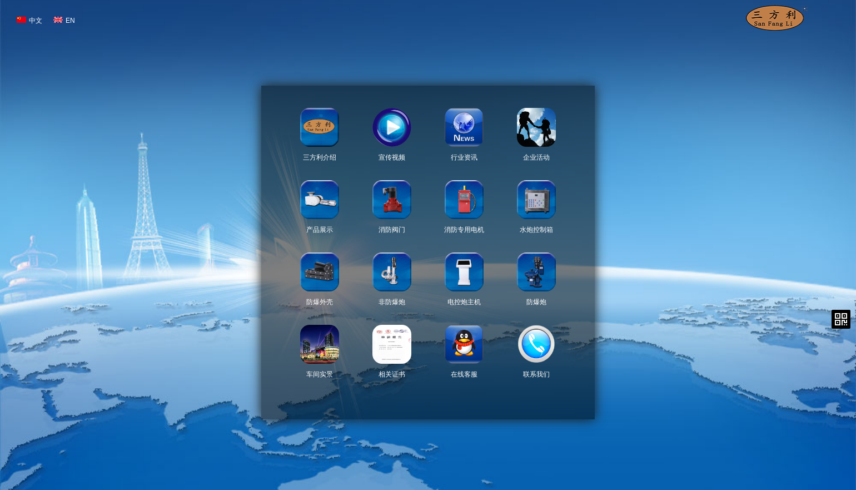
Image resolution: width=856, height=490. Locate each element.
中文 (29, 20)
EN (64, 20)
